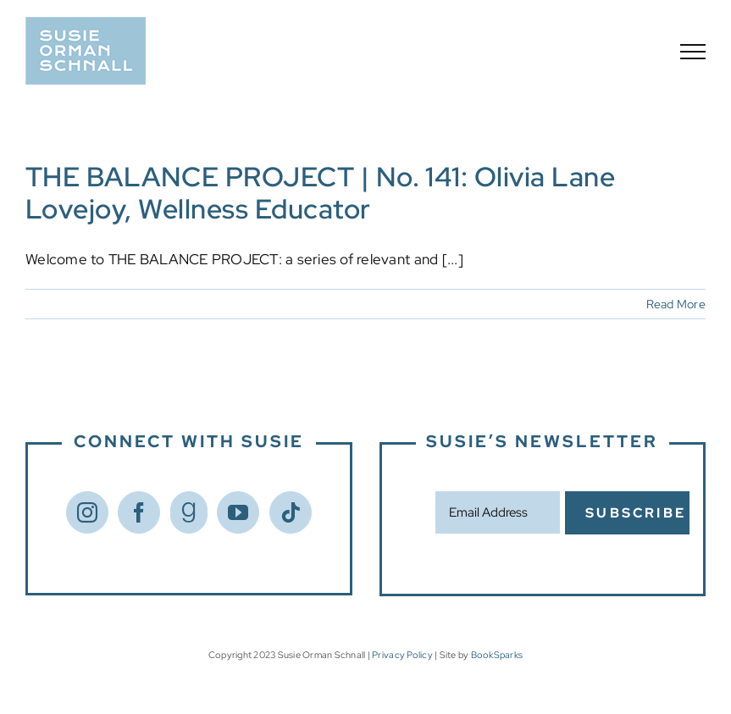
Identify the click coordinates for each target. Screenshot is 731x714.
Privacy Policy (402, 655)
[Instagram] (87, 512)
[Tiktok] (290, 512)
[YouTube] (238, 512)
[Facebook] (139, 512)
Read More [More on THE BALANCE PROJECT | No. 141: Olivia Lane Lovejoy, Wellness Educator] (676, 304)
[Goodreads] (189, 512)
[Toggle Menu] (693, 51)
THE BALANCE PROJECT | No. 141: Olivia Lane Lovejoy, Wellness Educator (320, 192)
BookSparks (497, 655)
